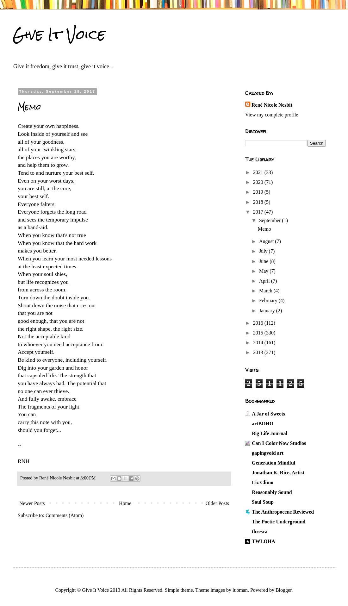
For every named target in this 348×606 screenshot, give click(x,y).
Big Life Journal (269, 433)
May (264, 271)
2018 (258, 202)
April (265, 281)
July (264, 251)
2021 (258, 172)
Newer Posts (32, 503)
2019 (258, 192)
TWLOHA (263, 541)
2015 (258, 332)
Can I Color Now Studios (279, 443)
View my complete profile (271, 114)
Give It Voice (59, 34)
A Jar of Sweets (268, 413)
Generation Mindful (273, 462)
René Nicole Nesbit (272, 105)
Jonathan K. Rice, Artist (278, 472)
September (270, 220)
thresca (259, 531)
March (266, 290)
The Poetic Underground (278, 521)
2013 (258, 352)
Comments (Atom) (65, 515)
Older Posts (217, 503)
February (269, 300)
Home (125, 503)
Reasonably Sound (272, 492)
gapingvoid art (267, 453)
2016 (258, 323)
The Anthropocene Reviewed (283, 512)
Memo (29, 107)
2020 (258, 182)
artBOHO (262, 423)
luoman (240, 590)
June (264, 261)
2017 (258, 212)
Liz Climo (262, 482)
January (267, 310)
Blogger (284, 590)
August (267, 241)
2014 (258, 342)
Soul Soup (263, 502)
